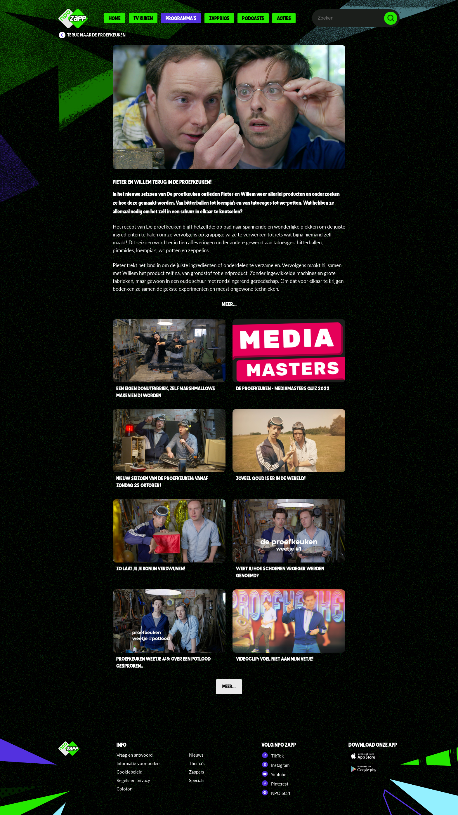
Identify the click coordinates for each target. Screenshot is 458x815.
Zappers (196, 771)
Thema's (197, 763)
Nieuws (196, 754)
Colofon (124, 788)
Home (115, 18)
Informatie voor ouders (139, 763)
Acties (284, 18)
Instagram (275, 764)
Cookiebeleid (129, 771)
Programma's (181, 18)
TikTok (272, 755)
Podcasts (253, 18)
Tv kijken (143, 18)
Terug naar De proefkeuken (96, 35)
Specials (196, 780)
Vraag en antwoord (134, 754)
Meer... (229, 686)
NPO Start (275, 792)
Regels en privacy (133, 780)
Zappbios (219, 18)
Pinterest (274, 783)
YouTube (273, 773)
